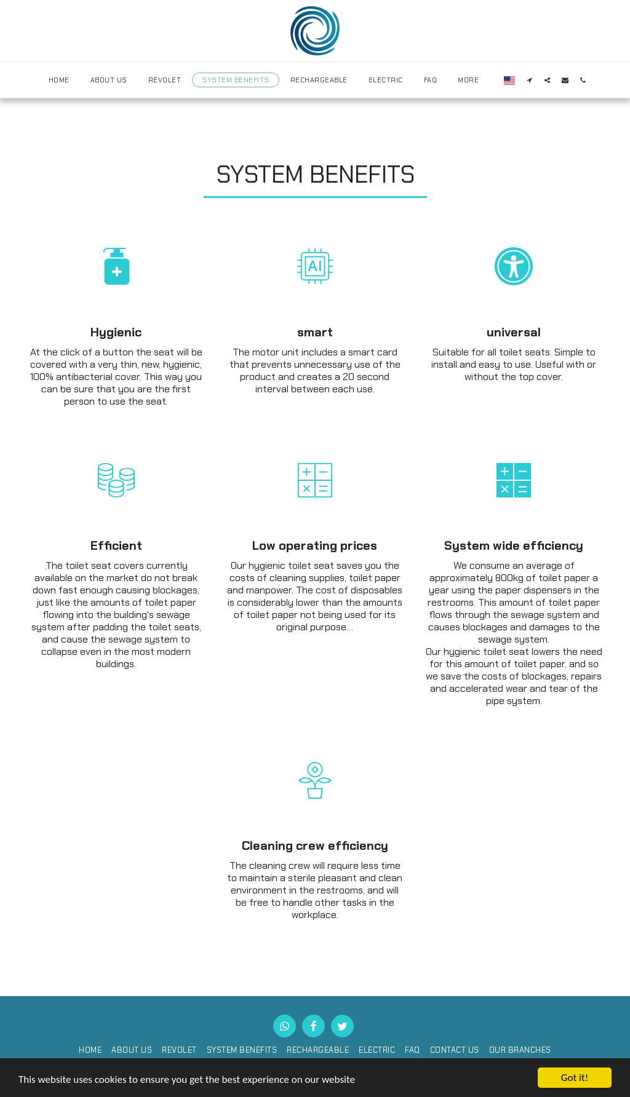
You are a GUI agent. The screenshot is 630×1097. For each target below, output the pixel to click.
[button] (529, 80)
